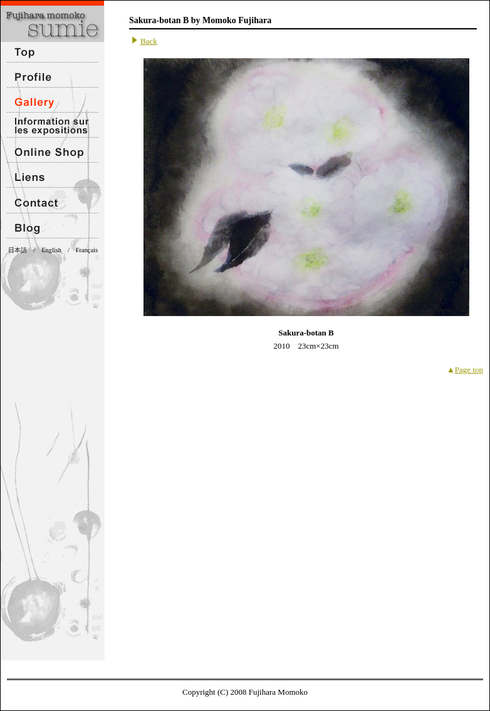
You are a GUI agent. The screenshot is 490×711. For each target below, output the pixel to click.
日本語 (17, 250)
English (51, 250)
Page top (469, 369)
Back (148, 41)
